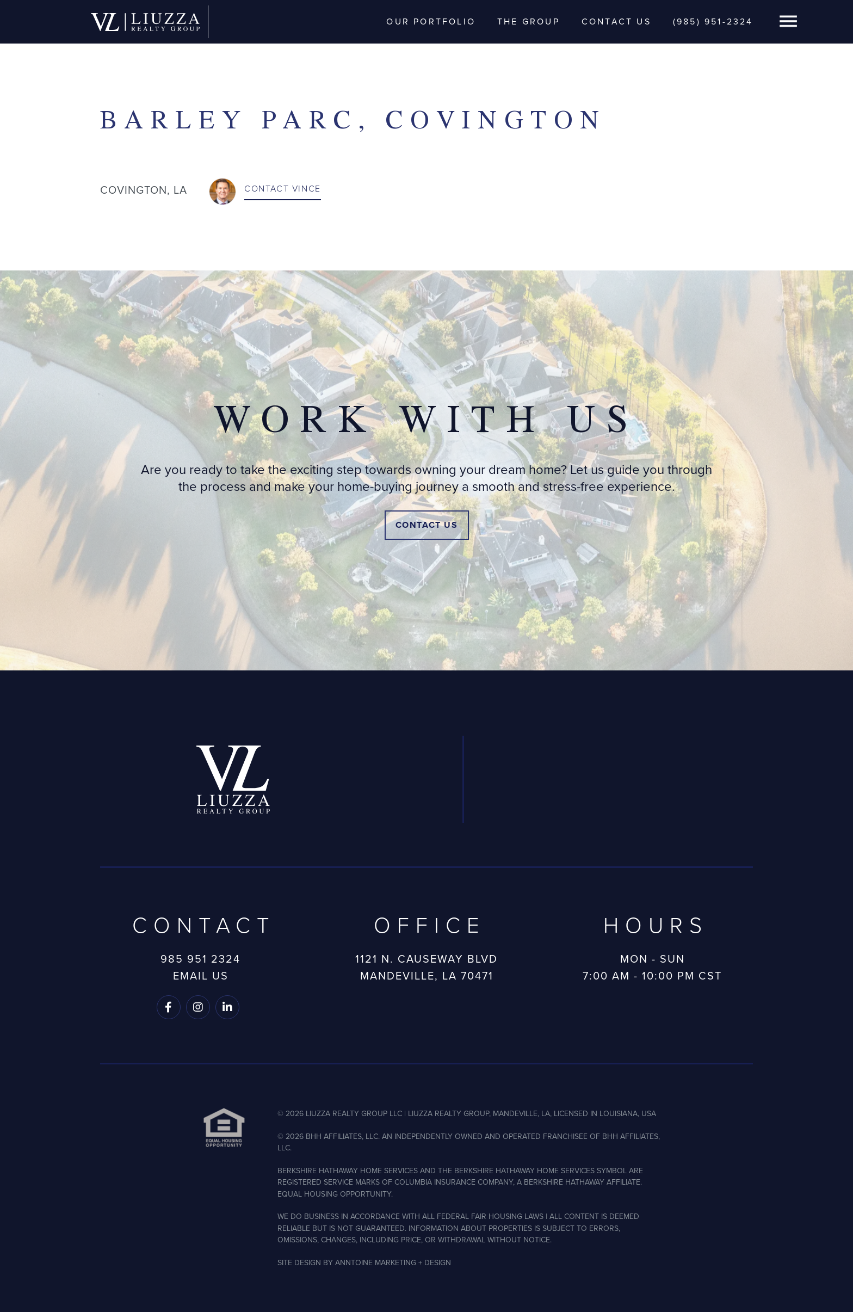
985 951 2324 (200, 959)
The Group (528, 21)
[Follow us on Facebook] (169, 1007)
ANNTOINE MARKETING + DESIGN (393, 1262)
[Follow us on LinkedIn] (227, 1007)
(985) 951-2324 (713, 21)
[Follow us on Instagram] (198, 1007)
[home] (145, 21)
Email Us (200, 976)
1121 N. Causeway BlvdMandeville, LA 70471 (426, 967)
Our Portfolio (430, 21)
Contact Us (616, 21)
